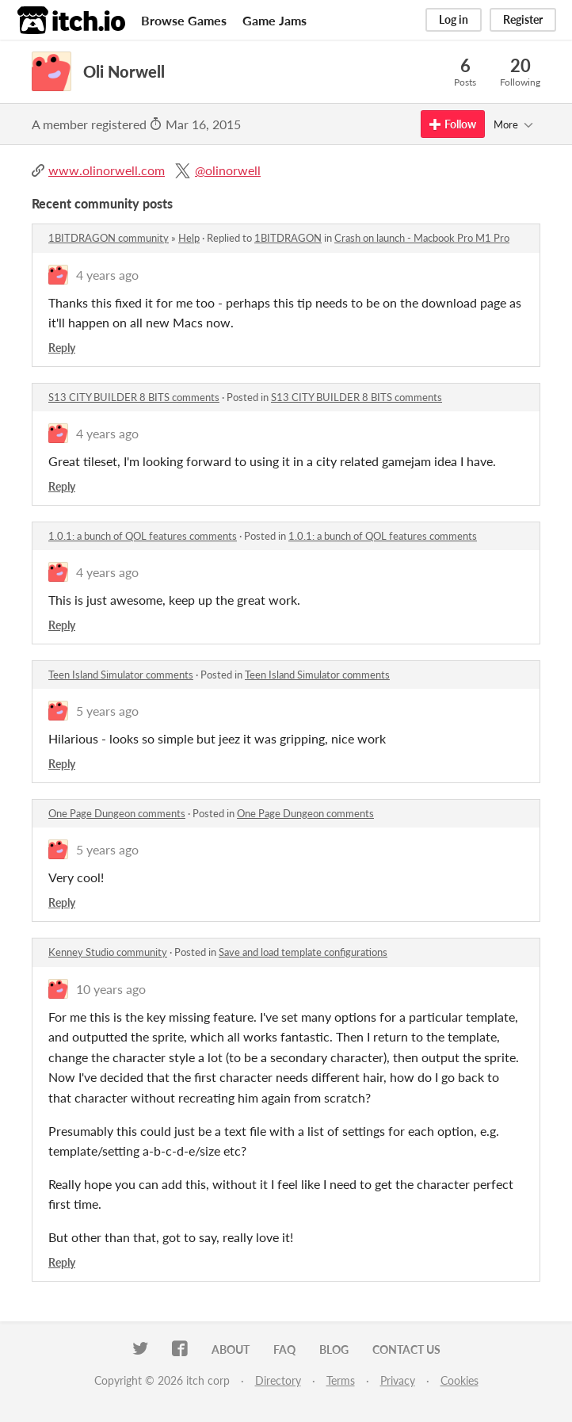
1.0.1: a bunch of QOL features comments (142, 535)
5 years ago (107, 710)
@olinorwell (228, 170)
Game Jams (274, 20)
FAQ (284, 1349)
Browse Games (184, 20)
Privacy (397, 1380)
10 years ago (111, 988)
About (231, 1349)
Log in (453, 19)
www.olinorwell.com (106, 170)
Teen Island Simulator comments (120, 674)
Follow (452, 124)
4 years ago (107, 274)
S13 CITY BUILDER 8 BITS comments (133, 397)
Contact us (406, 1349)
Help (189, 237)
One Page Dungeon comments (116, 813)
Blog (334, 1349)
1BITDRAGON (288, 237)
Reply (61, 347)
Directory (278, 1380)
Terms (340, 1380)
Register (523, 19)
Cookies (459, 1380)
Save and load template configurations (303, 952)
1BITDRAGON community (108, 237)
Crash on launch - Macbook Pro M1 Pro (421, 237)
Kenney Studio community (107, 952)
